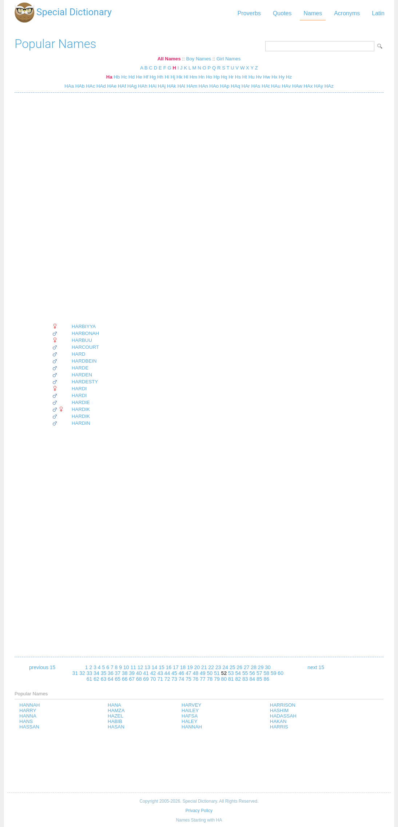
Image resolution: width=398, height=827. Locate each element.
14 (155, 667)
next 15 (315, 667)
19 (190, 667)
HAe (111, 86)
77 (203, 679)
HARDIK (81, 409)
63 (104, 679)
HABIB (115, 721)
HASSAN (29, 727)
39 (132, 673)
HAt (265, 86)
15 (161, 667)
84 (252, 679)
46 (181, 673)
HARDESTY (85, 381)
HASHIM (279, 710)
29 (261, 667)
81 (231, 679)
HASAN (116, 727)
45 (174, 673)
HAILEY (190, 710)
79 (217, 679)
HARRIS (279, 727)
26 (239, 667)
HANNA (27, 716)
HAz (328, 86)
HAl (180, 86)
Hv (259, 77)
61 (89, 679)
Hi (167, 77)
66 (125, 679)
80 (224, 679)
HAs (255, 86)
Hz (289, 77)
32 (82, 673)
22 (211, 667)
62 (96, 679)
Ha (109, 77)
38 (125, 673)
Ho (209, 77)
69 (146, 679)
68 (139, 679)
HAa (69, 86)
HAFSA (190, 716)
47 (188, 673)
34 (96, 673)
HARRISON (282, 705)
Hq (224, 77)
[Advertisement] (75, 208)
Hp (217, 77)
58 (266, 673)
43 (160, 673)
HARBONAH (85, 333)
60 (280, 673)
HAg (131, 86)
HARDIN (81, 423)
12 (140, 667)
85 (259, 679)
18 (183, 667)
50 (210, 673)
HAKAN (278, 721)
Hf (145, 77)
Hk (179, 77)
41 (146, 673)
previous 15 (42, 667)
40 (139, 673)
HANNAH (29, 705)
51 (217, 673)
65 (118, 679)
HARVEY (191, 705)
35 (104, 673)
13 (147, 667)
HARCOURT (85, 347)
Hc (124, 77)
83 (245, 679)
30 (268, 667)
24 (225, 667)
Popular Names (55, 44)
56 (252, 673)
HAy (318, 86)
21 (204, 667)
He (139, 77)
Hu (251, 77)
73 (174, 679)
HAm (191, 86)
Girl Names (228, 58)
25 (232, 667)
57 (259, 673)
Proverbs (249, 13)
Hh (160, 77)
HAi (151, 86)
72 (167, 679)
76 (196, 679)
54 (238, 673)
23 (218, 667)
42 (153, 673)
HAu (275, 86)
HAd (100, 86)
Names (312, 13)
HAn (202, 86)
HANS (26, 721)
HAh (142, 86)
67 (132, 679)
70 (153, 679)
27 (247, 667)
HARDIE (81, 402)
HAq (235, 86)
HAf (121, 86)
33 (89, 673)
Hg (153, 77)
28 (253, 667)
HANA (114, 705)
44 (167, 673)
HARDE (80, 368)
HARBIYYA (84, 326)
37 (118, 673)
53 (231, 673)
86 (266, 679)
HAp (224, 86)
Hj (173, 77)
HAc (90, 86)
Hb (117, 77)
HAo (213, 86)
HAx (307, 86)
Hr (231, 77)
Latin (378, 13)
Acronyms (347, 13)
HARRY (27, 710)
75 (188, 679)
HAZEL (115, 716)
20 (197, 667)
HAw (296, 86)
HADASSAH (283, 716)
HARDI (79, 388)
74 (181, 679)
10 (126, 667)
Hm (193, 77)
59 (273, 673)
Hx (274, 77)
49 (203, 673)
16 (169, 667)
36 (111, 673)
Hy (281, 77)
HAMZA (116, 710)
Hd (131, 77)
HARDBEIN (84, 361)
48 (196, 673)
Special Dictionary (74, 12)
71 (160, 679)
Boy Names (198, 58)
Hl (186, 77)
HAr (245, 86)
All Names (169, 58)
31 (75, 673)
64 (111, 679)
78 (210, 679)
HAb (79, 86)
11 (133, 667)
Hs (238, 77)
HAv (285, 86)
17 (176, 667)
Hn (202, 77)
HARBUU (82, 340)
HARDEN (82, 374)
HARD (78, 354)
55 (245, 673)
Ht (244, 77)
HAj (161, 86)
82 (238, 679)
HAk (171, 86)
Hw (266, 77)
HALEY (190, 721)
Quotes (282, 13)
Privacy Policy (199, 810)
